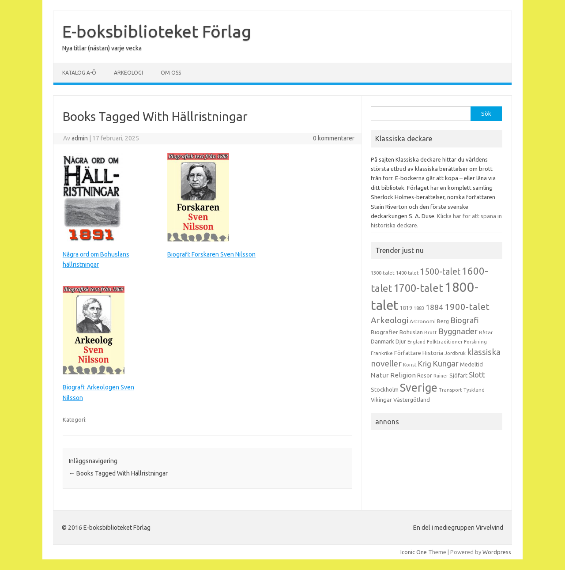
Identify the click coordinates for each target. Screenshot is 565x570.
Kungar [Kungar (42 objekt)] (446, 363)
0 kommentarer (333, 138)
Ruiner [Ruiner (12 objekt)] (440, 375)
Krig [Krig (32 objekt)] (424, 363)
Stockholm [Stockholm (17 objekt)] (385, 389)
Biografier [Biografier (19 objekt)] (384, 332)
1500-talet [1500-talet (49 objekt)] (440, 271)
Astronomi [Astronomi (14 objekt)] (423, 321)
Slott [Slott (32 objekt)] (477, 374)
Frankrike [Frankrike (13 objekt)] (382, 353)
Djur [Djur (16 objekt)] (401, 341)
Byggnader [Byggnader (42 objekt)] (458, 331)
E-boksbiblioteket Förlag (156, 31)
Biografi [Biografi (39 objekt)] (464, 320)
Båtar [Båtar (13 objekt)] (486, 332)
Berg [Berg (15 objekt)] (443, 321)
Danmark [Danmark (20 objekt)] (382, 341)
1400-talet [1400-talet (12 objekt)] (407, 273)
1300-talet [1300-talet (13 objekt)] (383, 273)
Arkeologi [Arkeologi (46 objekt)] (389, 320)
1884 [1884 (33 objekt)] (434, 307)
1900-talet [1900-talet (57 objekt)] (467, 307)
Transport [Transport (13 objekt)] (450, 390)
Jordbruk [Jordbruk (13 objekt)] (455, 353)
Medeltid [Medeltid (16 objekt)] (471, 364)
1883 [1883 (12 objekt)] (419, 308)
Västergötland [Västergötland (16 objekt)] (411, 399)
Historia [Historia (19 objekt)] (432, 352)
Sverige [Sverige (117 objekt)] (418, 387)
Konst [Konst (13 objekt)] (410, 364)
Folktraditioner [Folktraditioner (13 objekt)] (445, 341)
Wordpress (496, 552)
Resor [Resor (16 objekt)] (424, 375)
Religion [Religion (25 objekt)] (403, 375)
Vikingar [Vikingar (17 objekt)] (381, 399)
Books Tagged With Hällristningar (118, 473)
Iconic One (413, 552)
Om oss (171, 72)
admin (80, 138)
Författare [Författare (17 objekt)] (407, 353)
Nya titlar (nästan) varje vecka (102, 48)
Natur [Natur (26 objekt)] (380, 375)
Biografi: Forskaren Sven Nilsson (211, 254)
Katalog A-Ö (79, 72)
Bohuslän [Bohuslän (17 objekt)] (411, 332)
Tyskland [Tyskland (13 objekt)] (474, 390)
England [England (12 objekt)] (416, 341)
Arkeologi (128, 72)
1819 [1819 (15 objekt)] (406, 308)
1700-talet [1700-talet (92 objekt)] (418, 288)
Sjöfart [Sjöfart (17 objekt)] (458, 375)
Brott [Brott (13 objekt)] (430, 332)
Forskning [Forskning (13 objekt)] (475, 341)
